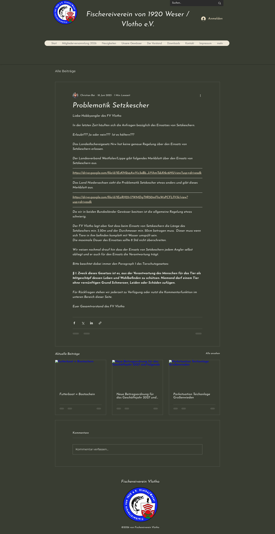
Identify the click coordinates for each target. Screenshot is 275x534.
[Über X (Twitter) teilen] (83, 323)
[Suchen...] (191, 3)
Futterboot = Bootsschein (77, 394)
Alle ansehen (213, 353)
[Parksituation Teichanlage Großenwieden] (194, 374)
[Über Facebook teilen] (74, 323)
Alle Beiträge (65, 71)
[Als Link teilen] (100, 323)
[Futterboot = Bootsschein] (80, 374)
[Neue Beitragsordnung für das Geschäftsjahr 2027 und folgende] (137, 374)
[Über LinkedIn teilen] (91, 323)
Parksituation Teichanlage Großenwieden (191, 396)
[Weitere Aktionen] (200, 95)
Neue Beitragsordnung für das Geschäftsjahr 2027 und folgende (136, 396)
